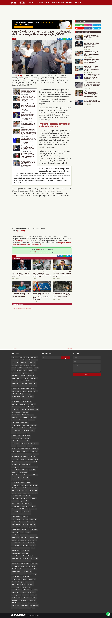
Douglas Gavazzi (25, 488)
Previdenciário (25, 451)
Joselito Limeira (25, 388)
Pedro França (33, 574)
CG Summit (14, 472)
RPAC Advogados (30, 381)
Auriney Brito (15, 467)
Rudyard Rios (15, 459)
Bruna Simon (32, 469)
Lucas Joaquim (34, 443)
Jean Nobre (32, 527)
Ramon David (34, 451)
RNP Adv (14, 582)
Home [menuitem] (31, 2)
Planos (30, 391)
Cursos (14, 367)
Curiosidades (34, 357)
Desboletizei (15, 485)
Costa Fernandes (16, 480)
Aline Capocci (15, 422)
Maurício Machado (25, 561)
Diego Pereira (15, 488)
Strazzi (22, 360)
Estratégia (28, 394)
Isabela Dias (25, 524)
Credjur (22, 394)
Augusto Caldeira (16, 425)
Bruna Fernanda (16, 469)
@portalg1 (19, 75)
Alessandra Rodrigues (17, 461)
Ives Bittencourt (16, 527)
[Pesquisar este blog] (51, 357)
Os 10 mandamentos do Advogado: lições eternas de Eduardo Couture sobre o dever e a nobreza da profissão (28, 106)
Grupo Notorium (16, 516)
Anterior (15, 348)
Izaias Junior (24, 527)
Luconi (13, 446)
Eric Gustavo (15, 498)
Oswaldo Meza (21, 569)
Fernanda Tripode (28, 367)
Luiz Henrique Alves (24, 548)
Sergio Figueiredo (16, 595)
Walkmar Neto (22, 404)
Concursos (23, 362)
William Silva (15, 394)
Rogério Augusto (16, 589)
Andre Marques (28, 461)
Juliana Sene (27, 441)
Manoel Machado (16, 399)
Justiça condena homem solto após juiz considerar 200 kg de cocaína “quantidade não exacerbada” (61, 295)
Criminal (30, 362)
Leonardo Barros (32, 540)
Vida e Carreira (32, 383)
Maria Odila (15, 558)
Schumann (24, 383)
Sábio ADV (33, 597)
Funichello (14, 508)
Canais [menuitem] (46, 2)
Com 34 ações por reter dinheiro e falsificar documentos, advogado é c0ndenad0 (28, 148)
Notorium (22, 375)
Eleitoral (28, 360)
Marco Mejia (25, 553)
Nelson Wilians (15, 448)
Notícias (14, 38)
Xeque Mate (25, 608)
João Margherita (16, 532)
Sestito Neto (25, 595)
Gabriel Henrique (23, 508)
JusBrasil (33, 388)
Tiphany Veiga (31, 600)
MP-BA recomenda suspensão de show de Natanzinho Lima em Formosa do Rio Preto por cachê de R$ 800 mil (28, 115)
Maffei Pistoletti (15, 550)
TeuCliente (14, 600)
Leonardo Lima (25, 443)
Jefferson (22, 381)
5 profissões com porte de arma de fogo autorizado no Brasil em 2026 (28, 91)
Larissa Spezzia (15, 443)
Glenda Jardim (26, 514)
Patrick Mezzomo (27, 571)
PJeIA (35, 569)
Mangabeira (15, 375)
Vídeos (19, 373)
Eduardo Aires (33, 490)
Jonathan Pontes (16, 529)
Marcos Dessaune (16, 555)
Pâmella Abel (31, 579)
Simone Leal (33, 595)
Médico (24, 391)
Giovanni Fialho (26, 511)
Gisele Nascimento (16, 514)
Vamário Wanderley (21, 420)
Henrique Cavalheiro (17, 438)
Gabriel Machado (16, 511)
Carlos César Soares (17, 475)
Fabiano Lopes (15, 388)
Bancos (14, 407)
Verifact (35, 391)
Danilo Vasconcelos (25, 482)
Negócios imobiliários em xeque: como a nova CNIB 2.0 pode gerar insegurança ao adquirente (28, 124)
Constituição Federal (22, 241)
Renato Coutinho (21, 584)
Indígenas (21, 522)
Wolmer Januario (16, 378)
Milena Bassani (15, 401)
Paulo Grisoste (15, 574)
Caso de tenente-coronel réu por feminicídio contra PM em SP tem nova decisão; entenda (28, 163)
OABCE (14, 569)
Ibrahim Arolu (33, 519)
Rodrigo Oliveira (26, 587)
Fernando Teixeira (26, 503)
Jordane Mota (25, 529)
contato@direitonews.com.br (31, 245)
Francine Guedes (16, 435)
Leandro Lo (15, 381)
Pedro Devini (35, 448)
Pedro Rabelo (15, 576)
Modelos (20, 367)
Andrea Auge (25, 378)
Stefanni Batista (25, 597)
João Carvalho (34, 529)
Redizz (13, 584)
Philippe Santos (15, 451)
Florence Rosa (15, 506)
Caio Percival (26, 425)
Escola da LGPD (32, 498)
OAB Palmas (32, 566)
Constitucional (24, 477)
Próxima (69, 348)
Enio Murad (26, 430)
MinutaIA (30, 446)
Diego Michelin (33, 485)
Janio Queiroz (25, 414)
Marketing (26, 365)
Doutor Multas (34, 488)
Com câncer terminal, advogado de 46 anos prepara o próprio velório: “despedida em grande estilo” (21, 274)
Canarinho (33, 425)
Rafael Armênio (29, 582)
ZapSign (32, 608)
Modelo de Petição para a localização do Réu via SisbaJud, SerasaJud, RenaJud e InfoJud (92, 68)
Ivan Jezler (32, 524)
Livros (25, 370)
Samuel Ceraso (31, 592)
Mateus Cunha (34, 558)
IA (23, 519)
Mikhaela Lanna (25, 563)
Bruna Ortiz (24, 469)
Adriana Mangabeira (17, 386)
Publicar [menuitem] (68, 2)
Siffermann (23, 459)
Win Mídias (31, 420)
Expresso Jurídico (24, 501)
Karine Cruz (24, 537)
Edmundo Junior (16, 490)
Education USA (26, 493)
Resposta (35, 454)
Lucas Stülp (32, 545)
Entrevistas (26, 386)
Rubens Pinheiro (16, 592)
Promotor (24, 579)
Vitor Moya (30, 459)
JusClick (28, 535)
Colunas (35, 475)
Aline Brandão (31, 404)
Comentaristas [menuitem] (58, 2)
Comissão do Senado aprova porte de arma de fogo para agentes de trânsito (28, 98)
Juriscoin (19, 370)
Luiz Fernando (29, 396)
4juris (36, 459)
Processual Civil (16, 579)
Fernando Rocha (16, 503)
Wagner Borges (34, 605)
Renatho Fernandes (26, 454)
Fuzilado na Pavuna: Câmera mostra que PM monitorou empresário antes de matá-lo (27, 155)
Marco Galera (26, 399)
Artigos (20, 357)
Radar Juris (20, 582)
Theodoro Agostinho (26, 401)
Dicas (17, 360)
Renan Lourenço (16, 454)
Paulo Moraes (24, 574)
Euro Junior (33, 386)
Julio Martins (34, 360)
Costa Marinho (25, 480)
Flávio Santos (32, 506)
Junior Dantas (15, 535)
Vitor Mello (14, 404)
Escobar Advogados (33, 409)
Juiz (23, 532)
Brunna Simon (21, 407)
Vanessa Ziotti (15, 605)
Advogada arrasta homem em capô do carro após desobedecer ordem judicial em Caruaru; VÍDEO (42, 274)
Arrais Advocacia (26, 464)
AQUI (38, 249)
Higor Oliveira (34, 378)
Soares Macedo (16, 597)
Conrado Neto (15, 477)
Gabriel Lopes (32, 508)
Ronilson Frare (25, 589)
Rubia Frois (34, 456)
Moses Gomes (34, 563)
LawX (32, 414)
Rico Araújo (30, 584)
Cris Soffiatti (30, 373)
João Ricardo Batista (17, 441)
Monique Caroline (16, 391)
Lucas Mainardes (16, 545)
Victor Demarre (24, 605)
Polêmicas (26, 357)
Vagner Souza (23, 603)
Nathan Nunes (15, 566)
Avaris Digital (24, 467)
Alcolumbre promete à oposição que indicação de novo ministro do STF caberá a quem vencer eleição (62, 274)
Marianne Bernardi (24, 558)
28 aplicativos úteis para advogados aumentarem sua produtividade (92, 102)
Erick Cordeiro (23, 498)
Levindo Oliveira (16, 542)
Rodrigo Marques (16, 587)
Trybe (13, 420)
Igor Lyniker (27, 438)
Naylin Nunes (24, 566)
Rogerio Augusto (25, 456)
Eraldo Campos (26, 495)
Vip (13, 360)
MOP (33, 548)
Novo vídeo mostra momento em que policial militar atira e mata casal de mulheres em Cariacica (92, 84)
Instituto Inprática (30, 522)
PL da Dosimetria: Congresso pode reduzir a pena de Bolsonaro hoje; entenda (20, 294)
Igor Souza (14, 522)
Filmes (36, 367)
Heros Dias (25, 516)
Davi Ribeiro (25, 428)
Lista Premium (30, 542)
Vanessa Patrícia (32, 603)
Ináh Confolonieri (16, 524)
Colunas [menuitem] (38, 2)
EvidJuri (32, 430)
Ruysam (24, 592)
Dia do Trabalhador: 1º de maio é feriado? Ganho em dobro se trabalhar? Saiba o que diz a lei (28, 140)
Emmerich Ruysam (16, 495)
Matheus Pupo (15, 561)
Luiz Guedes (15, 548)
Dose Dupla (33, 428)
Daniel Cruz (23, 409)
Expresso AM (15, 501)
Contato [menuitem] (77, 2)
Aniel (35, 461)
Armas (13, 370)
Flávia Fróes (24, 506)
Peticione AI (25, 417)
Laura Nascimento (33, 537)
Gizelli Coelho (25, 412)
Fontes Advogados (24, 433)
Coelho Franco (27, 475)
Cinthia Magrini (30, 407)
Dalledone (33, 365)
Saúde (13, 373)
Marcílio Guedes (32, 370)
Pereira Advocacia (25, 576)
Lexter (23, 542)
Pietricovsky (33, 417)
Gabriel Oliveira (16, 412)
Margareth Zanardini (28, 555)
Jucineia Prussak (16, 396)
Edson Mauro (25, 490)
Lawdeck (14, 540)
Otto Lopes (29, 569)
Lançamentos (15, 362)
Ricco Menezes (15, 456)
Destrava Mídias (24, 485)
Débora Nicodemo (16, 430)
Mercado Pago (15, 563)
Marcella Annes (25, 550)
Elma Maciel (35, 493)
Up (34, 362)
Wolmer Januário (16, 608)
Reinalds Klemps (16, 383)
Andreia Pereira (24, 422)
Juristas (22, 535)
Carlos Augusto (23, 472)
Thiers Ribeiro (22, 600)
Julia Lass (28, 532)
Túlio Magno (15, 603)
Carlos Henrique (16, 428)
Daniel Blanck (15, 409)
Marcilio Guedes (16, 553)
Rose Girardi (34, 589)
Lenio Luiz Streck (22, 540)
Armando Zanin (16, 464)
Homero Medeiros (16, 519)
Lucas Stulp (25, 545)
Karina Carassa (15, 537)
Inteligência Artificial (17, 365)
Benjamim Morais (33, 467)
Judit (23, 396)
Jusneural (34, 535)
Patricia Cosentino (16, 571)
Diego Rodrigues (31, 375)
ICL (27, 519)
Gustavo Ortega (26, 435)
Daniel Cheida (15, 482)
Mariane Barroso (21, 446)
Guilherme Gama (16, 414)
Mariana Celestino (16, 417)
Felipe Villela (15, 433)
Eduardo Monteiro (16, 493)
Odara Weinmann (25, 448)
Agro (24, 373)
